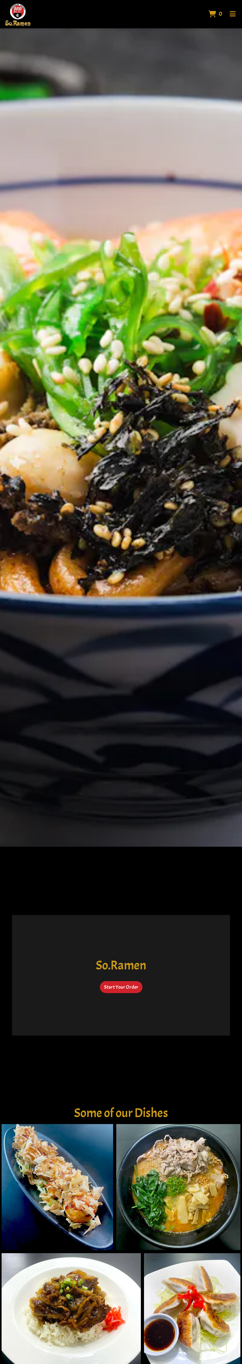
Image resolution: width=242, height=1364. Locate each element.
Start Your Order (121, 987)
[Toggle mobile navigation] (232, 14)
